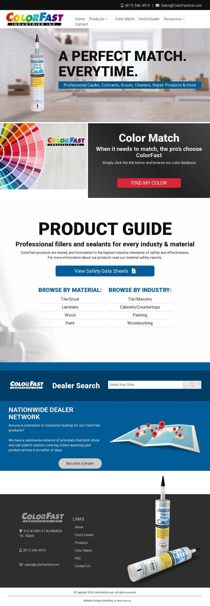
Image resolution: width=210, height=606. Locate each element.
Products (81, 542)
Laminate (70, 306)
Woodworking (140, 322)
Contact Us (82, 565)
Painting (140, 314)
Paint (70, 322)
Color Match (83, 550)
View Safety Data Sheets (105, 270)
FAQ (78, 557)
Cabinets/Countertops (140, 306)
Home (79, 526)
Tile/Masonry (140, 298)
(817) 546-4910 (135, 5)
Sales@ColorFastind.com (178, 5)
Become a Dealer (80, 462)
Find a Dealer (84, 534)
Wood (70, 314)
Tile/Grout (70, 298)
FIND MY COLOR (149, 182)
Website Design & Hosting (98, 599)
